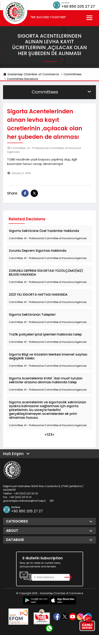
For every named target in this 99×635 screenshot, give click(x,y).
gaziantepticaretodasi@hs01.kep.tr (24, 500)
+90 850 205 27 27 (78, 6)
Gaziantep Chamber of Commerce (31, 74)
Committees (73, 74)
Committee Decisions (22, 79)
